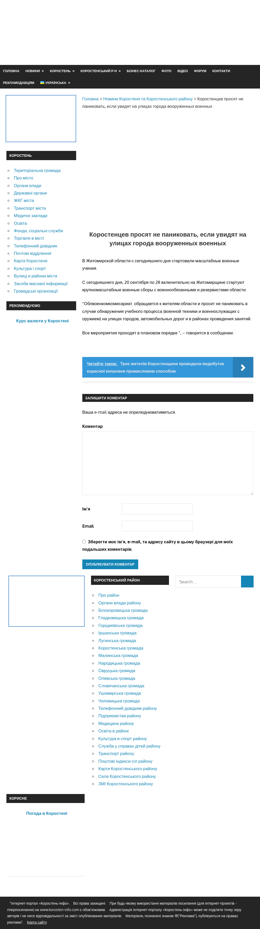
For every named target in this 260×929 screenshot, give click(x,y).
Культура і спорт (30, 268)
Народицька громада (119, 663)
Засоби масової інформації (41, 283)
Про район (108, 595)
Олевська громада (116, 678)
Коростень (60, 71)
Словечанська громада (121, 685)
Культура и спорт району (122, 738)
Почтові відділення (32, 253)
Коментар (92, 426)
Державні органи (30, 193)
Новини (32, 71)
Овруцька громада (116, 670)
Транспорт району (116, 753)
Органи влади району (119, 602)
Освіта (20, 223)
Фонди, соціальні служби (38, 230)
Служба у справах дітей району (129, 746)
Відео (182, 71)
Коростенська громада (120, 648)
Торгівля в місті (29, 238)
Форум (200, 71)
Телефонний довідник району (127, 708)
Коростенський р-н (99, 71)
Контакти (221, 71)
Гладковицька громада (121, 617)
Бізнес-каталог (141, 71)
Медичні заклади (30, 215)
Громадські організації (36, 291)
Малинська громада (118, 655)
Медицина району (116, 723)
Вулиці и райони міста (35, 275)
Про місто (23, 177)
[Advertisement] (160, 44)
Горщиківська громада (120, 625)
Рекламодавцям (18, 83)
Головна (11, 71)
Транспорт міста (30, 208)
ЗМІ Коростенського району (125, 783)
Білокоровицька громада (123, 610)
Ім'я (86, 508)
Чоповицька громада (119, 700)
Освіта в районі (113, 730)
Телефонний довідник (35, 245)
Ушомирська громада (119, 693)
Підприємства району (119, 715)
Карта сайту (37, 922)
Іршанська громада (117, 632)
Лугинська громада (117, 640)
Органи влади (27, 185)
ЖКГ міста (24, 200)
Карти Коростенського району (127, 768)
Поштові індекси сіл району (125, 761)
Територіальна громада (37, 170)
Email (88, 526)
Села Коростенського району (127, 776)
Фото (167, 71)
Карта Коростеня (30, 260)
